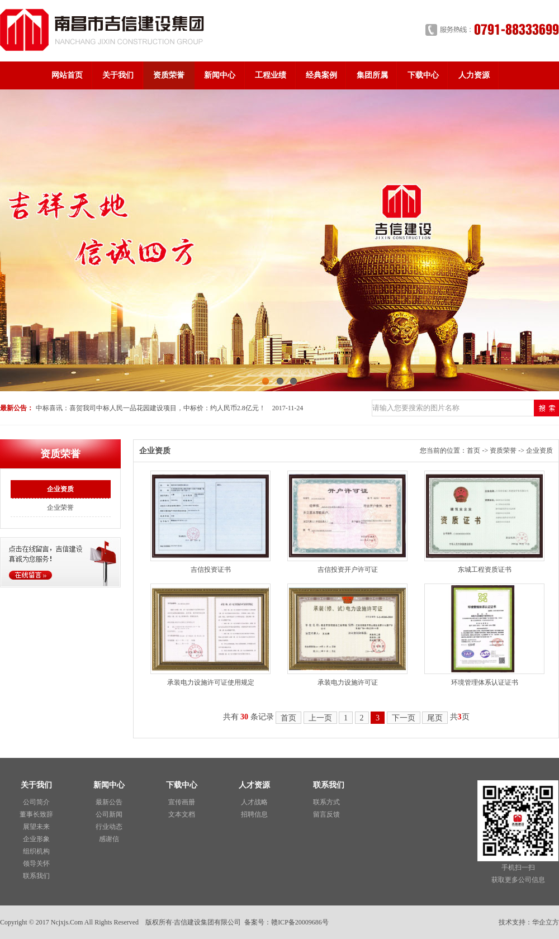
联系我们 (36, 876)
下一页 (403, 718)
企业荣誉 (60, 507)
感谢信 (109, 839)
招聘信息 (254, 814)
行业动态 (109, 827)
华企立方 (545, 922)
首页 (473, 450)
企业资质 (60, 489)
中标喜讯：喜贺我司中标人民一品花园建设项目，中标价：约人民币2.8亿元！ (151, 408)
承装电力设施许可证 (348, 682)
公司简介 (36, 802)
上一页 (320, 718)
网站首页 (67, 75)
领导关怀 (36, 863)
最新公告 (109, 802)
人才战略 (254, 802)
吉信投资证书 (211, 569)
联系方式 (326, 802)
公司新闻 (109, 814)
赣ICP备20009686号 (300, 922)
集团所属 (372, 75)
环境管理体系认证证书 (484, 682)
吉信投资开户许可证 (348, 569)
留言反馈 (326, 814)
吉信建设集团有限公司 (207, 922)
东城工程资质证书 (484, 569)
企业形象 (36, 839)
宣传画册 (181, 802)
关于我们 (118, 75)
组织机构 (36, 851)
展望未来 (36, 827)
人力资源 (474, 75)
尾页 (435, 718)
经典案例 (321, 75)
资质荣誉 (168, 75)
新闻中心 (219, 75)
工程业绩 (270, 75)
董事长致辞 (36, 814)
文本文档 (181, 814)
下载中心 (423, 75)
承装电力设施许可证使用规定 (210, 682)
